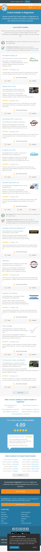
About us (3, 512)
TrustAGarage (4, 542)
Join (27, 1)
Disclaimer (23, 518)
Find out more (34, 50)
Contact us (3, 518)
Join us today (20, 491)
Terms (22, 520)
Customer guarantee (26, 523)
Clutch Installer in (10, 459)
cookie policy (21, 543)
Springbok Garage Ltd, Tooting (16, 436)
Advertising (4, 514)
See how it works (20, 504)
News (2, 520)
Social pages (4, 523)
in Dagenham (30, 405)
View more (20, 392)
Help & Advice (4, 516)
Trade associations (25, 512)
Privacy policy (24, 514)
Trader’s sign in (36, 4)
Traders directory (25, 516)
